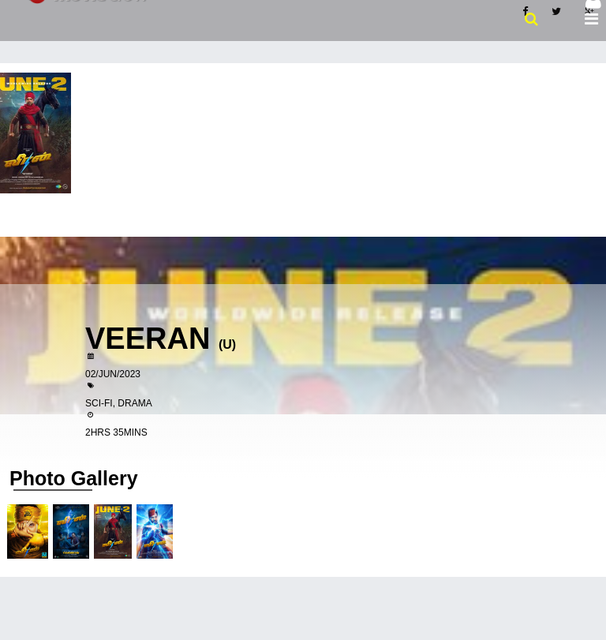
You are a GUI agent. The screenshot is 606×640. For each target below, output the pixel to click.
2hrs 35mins (116, 432)
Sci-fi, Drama (118, 403)
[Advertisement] (303, 181)
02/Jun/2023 (112, 374)
